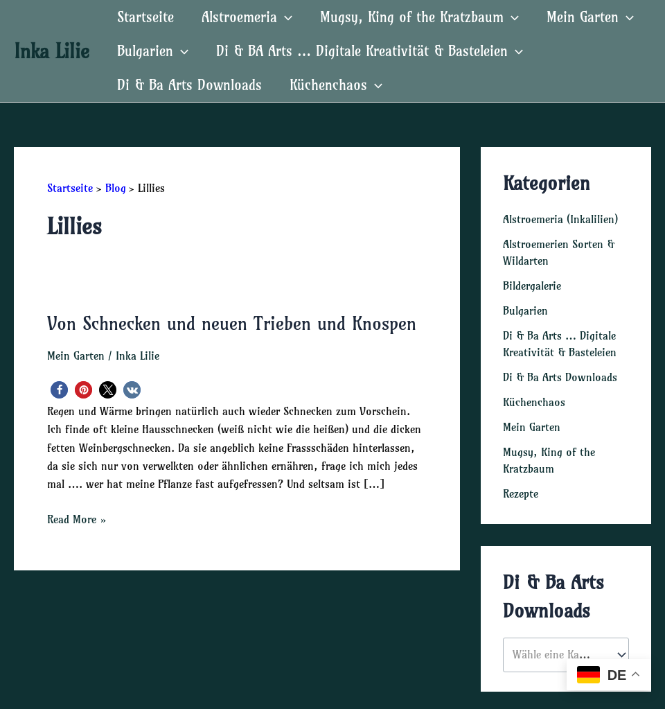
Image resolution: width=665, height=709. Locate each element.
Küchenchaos (336, 85)
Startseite (145, 17)
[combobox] (566, 655)
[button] (59, 390)
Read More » (77, 519)
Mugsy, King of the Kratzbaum (419, 17)
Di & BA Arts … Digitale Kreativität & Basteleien (369, 51)
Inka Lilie (51, 51)
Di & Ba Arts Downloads (189, 85)
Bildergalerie (532, 285)
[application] (284, 17)
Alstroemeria (247, 17)
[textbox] (559, 655)
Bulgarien (152, 51)
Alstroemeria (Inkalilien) (560, 219)
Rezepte (520, 493)
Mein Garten (590, 17)
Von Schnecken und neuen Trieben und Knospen (231, 323)
